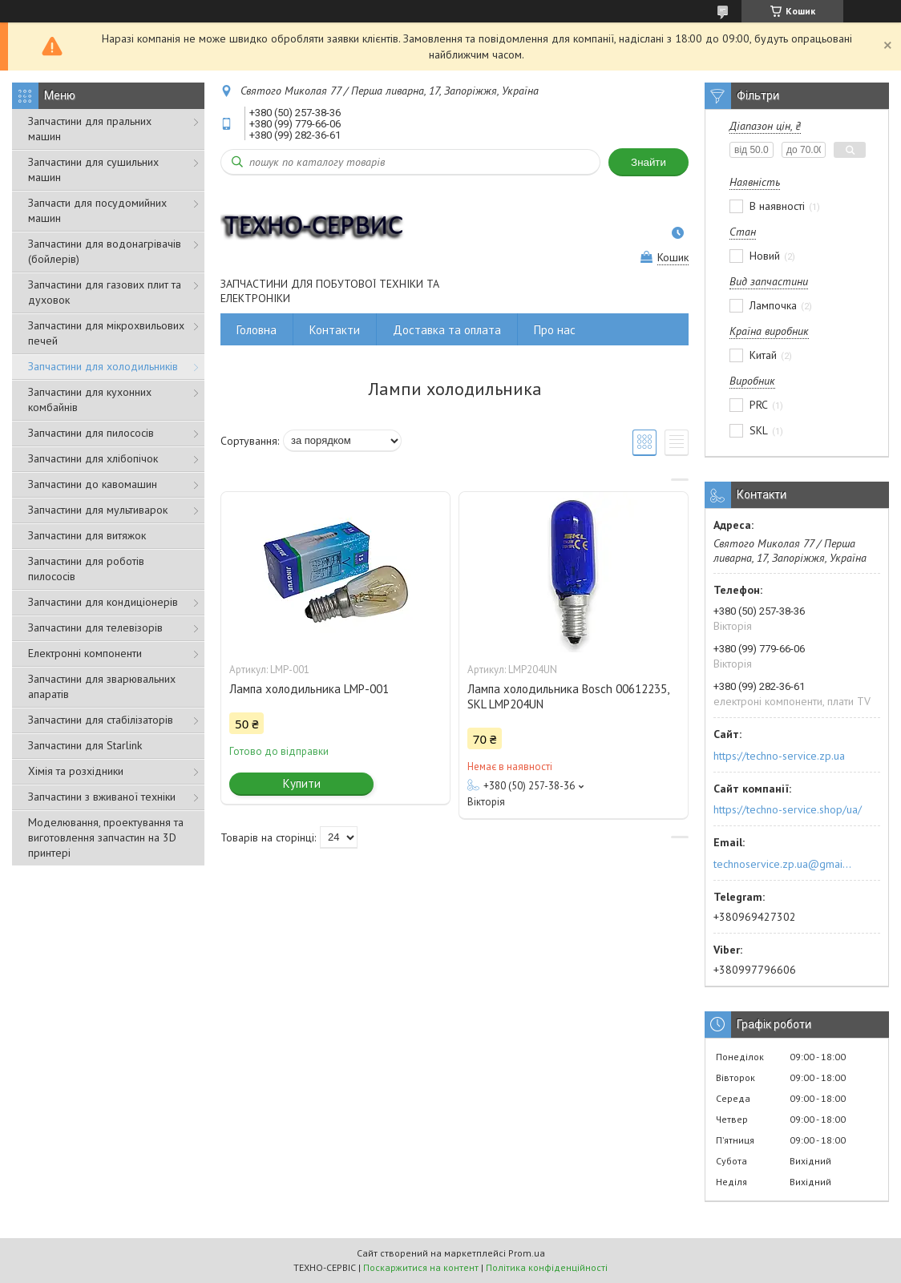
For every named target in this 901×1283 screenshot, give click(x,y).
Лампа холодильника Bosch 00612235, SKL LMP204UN (568, 696)
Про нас (555, 330)
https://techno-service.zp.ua (779, 755)
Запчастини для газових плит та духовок (104, 292)
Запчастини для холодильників (103, 366)
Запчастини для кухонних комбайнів (90, 399)
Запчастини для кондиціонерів (103, 602)
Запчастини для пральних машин (90, 128)
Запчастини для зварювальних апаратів (102, 686)
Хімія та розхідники (75, 771)
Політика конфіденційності (547, 1267)
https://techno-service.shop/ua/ (787, 809)
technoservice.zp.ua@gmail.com (783, 864)
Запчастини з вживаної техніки (102, 796)
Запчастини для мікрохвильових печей (106, 333)
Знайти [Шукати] (648, 162)
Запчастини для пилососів (91, 433)
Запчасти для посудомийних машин (97, 210)
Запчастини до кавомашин (92, 484)
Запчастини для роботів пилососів (86, 568)
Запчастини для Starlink (85, 745)
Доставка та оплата (447, 330)
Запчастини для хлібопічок (93, 458)
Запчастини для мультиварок (98, 509)
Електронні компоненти (85, 653)
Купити (302, 783)
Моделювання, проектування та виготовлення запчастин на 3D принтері (106, 837)
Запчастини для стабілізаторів (100, 719)
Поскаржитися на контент (421, 1267)
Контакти (334, 330)
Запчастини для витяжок (87, 535)
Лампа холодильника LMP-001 (309, 688)
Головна (256, 330)
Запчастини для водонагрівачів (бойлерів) (104, 251)
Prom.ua (526, 1253)
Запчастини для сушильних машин (93, 169)
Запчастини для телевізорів (95, 627)
